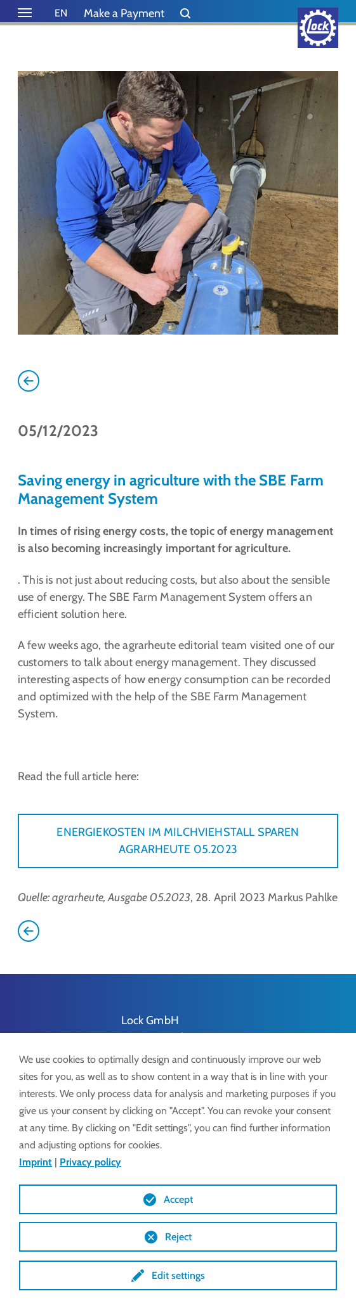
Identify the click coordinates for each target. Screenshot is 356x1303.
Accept (178, 1199)
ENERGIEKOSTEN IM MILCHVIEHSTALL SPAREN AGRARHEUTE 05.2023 (177, 840)
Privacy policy (90, 1162)
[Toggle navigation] (25, 12)
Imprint (35, 1162)
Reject (178, 1237)
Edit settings (178, 1275)
